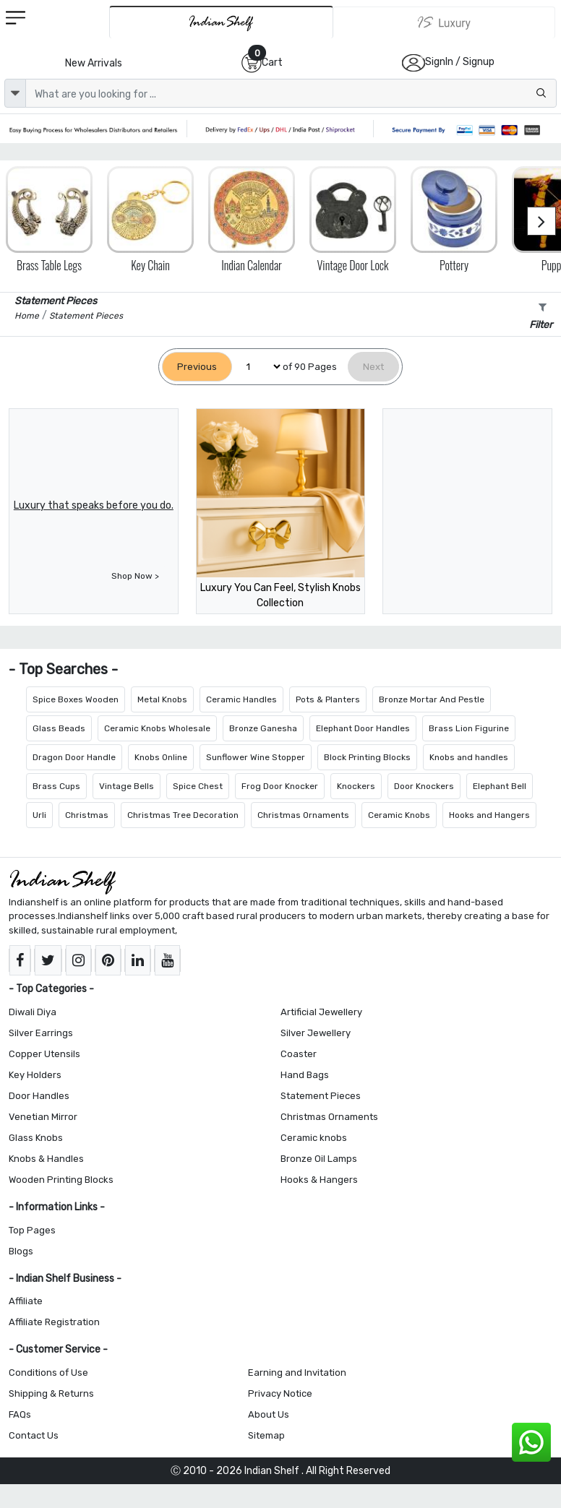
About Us (268, 1414)
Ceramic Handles (241, 699)
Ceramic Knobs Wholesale (157, 728)
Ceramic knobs (313, 1137)
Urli (39, 815)
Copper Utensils (44, 1053)
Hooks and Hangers (489, 815)
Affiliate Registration (54, 1322)
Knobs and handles (468, 757)
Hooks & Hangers (319, 1179)
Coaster (298, 1053)
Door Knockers (424, 786)
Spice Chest (198, 786)
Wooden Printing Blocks (61, 1179)
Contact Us (34, 1435)
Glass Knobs (36, 1137)
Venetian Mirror (43, 1116)
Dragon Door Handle (74, 757)
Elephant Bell (499, 786)
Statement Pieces (320, 1095)
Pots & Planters (328, 699)
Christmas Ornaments (303, 815)
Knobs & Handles (46, 1158)
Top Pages (32, 1230)
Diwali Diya (32, 1012)
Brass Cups (56, 786)
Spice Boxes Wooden (76, 699)
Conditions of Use (48, 1372)
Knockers (356, 786)
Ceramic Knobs (399, 815)
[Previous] (197, 367)
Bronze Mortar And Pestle (431, 699)
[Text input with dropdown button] (291, 93)
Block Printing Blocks (367, 757)
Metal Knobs (162, 699)
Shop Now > (135, 576)
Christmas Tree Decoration (183, 815)
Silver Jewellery (315, 1032)
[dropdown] (15, 93)
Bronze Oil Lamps (318, 1158)
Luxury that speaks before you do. (94, 505)
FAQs (20, 1414)
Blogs (21, 1251)
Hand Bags (304, 1074)
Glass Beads (59, 728)
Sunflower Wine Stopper (255, 757)
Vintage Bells (126, 786)
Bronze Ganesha (263, 728)
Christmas (86, 815)
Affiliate (26, 1301)
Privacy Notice (280, 1393)
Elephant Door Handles (363, 728)
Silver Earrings (41, 1032)
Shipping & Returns (51, 1393)
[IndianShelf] (221, 22)
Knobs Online (160, 757)
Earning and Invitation (297, 1372)
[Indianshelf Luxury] (444, 22)
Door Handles (39, 1095)
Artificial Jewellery (321, 1012)
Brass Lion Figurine (469, 728)
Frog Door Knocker (279, 786)
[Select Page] (257, 367)
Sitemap (266, 1435)
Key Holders (35, 1074)
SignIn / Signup (459, 62)
